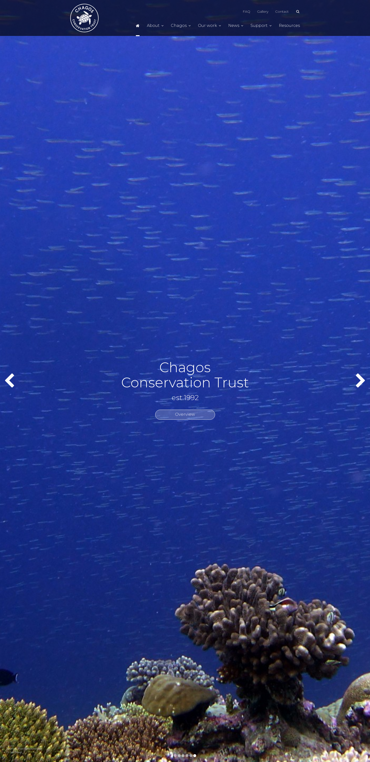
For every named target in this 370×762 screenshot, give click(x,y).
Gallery (262, 11)
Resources (289, 26)
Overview (185, 414)
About (155, 26)
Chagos (181, 26)
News (235, 26)
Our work (209, 26)
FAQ (246, 11)
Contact (282, 11)
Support (261, 26)
